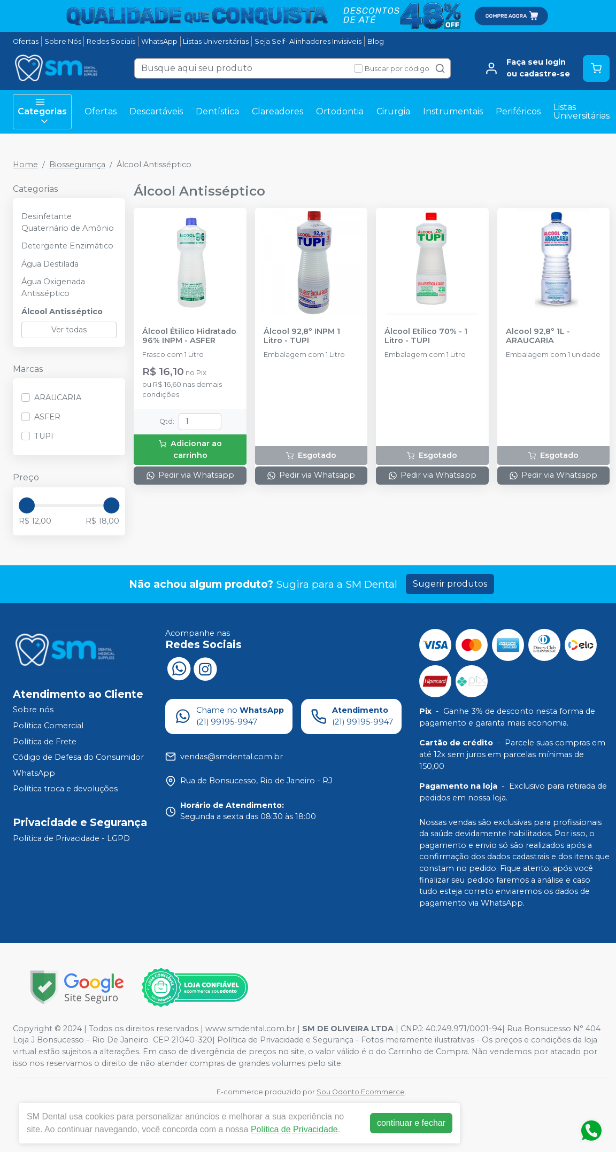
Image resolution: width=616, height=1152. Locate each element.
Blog (375, 41)
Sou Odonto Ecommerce (361, 1092)
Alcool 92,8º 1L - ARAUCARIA (538, 336)
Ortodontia (340, 111)
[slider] (27, 505)
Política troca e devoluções (65, 789)
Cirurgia (393, 111)
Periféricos (518, 111)
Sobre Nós (62, 41)
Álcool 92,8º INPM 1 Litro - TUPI (302, 336)
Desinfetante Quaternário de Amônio (67, 222)
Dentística (217, 111)
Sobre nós (33, 710)
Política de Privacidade (294, 1129)
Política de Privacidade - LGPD (71, 838)
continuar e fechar (411, 1122)
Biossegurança (77, 164)
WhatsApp (159, 41)
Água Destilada (50, 264)
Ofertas (25, 41)
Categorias (42, 112)
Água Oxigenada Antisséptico (53, 287)
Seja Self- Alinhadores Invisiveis (308, 41)
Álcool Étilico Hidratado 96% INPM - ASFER (189, 336)
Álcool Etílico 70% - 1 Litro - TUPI (425, 336)
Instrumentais (453, 111)
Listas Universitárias (216, 41)
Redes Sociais (111, 41)
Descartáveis (156, 111)
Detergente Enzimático (67, 246)
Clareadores (277, 111)
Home (25, 164)
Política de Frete (44, 741)
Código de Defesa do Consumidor (78, 757)
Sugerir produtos (450, 584)
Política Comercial (48, 725)
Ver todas (69, 329)
